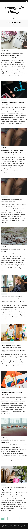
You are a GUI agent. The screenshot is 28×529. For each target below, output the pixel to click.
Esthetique (5, 197)
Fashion (4, 147)
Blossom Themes (12, 526)
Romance (4, 99)
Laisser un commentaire (21, 57)
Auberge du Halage (14, 9)
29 (10, 518)
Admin (3, 57)
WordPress (23, 526)
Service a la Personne (7, 342)
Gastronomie (5, 50)
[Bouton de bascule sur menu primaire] (14, 18)
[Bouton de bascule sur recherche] (26, 1)
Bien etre (4, 294)
